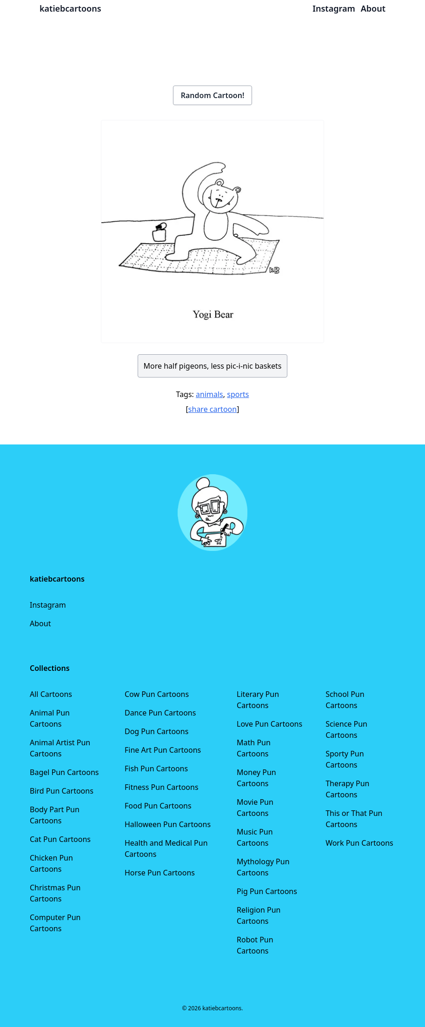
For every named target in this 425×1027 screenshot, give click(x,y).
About (40, 623)
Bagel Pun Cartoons (64, 772)
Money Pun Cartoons (256, 777)
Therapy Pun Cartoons (347, 789)
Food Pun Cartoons (158, 806)
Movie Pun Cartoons (255, 807)
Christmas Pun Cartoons (55, 893)
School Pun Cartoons (344, 699)
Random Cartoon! (213, 95)
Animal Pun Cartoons (50, 718)
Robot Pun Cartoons (255, 945)
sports (238, 394)
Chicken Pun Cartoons (51, 863)
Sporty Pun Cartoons (344, 759)
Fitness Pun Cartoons (162, 787)
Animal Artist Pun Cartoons (60, 748)
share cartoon (212, 409)
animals (209, 394)
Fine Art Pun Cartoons (163, 750)
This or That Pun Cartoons (353, 818)
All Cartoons (51, 694)
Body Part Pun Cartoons (55, 815)
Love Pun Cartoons (269, 724)
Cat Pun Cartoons (60, 839)
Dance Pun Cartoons (160, 713)
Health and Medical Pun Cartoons (166, 848)
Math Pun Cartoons (254, 748)
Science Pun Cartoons (346, 729)
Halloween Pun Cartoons (168, 824)
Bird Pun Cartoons (61, 791)
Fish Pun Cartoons (156, 768)
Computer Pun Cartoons (55, 923)
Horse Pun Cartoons (160, 873)
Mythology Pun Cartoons (263, 867)
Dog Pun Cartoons (156, 731)
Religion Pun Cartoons (258, 915)
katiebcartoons (70, 8)
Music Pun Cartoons (255, 837)
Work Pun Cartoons (359, 843)
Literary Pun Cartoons (258, 699)
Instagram (48, 605)
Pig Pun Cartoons (267, 891)
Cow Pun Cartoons (157, 694)
